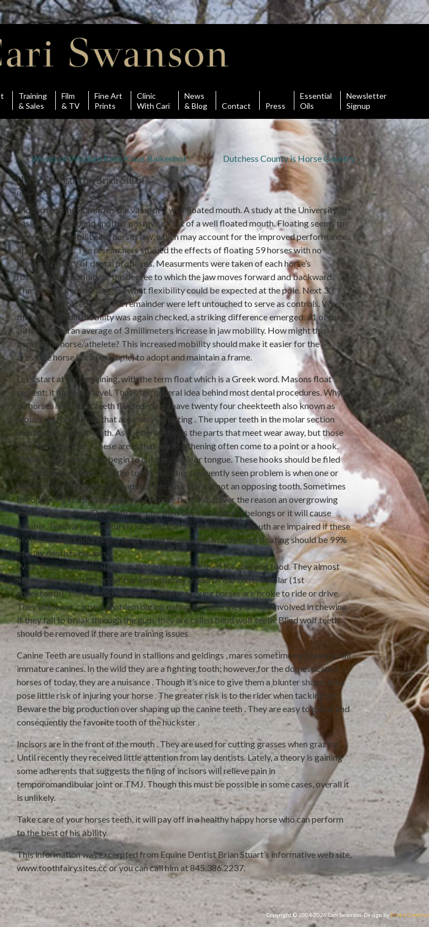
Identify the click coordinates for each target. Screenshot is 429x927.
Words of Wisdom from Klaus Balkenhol (108, 158)
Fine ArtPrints (108, 100)
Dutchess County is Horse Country (289, 158)
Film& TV (70, 100)
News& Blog (195, 100)
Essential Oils (316, 100)
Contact (236, 100)
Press (275, 100)
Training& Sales (32, 100)
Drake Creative (409, 914)
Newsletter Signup (366, 100)
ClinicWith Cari (153, 100)
